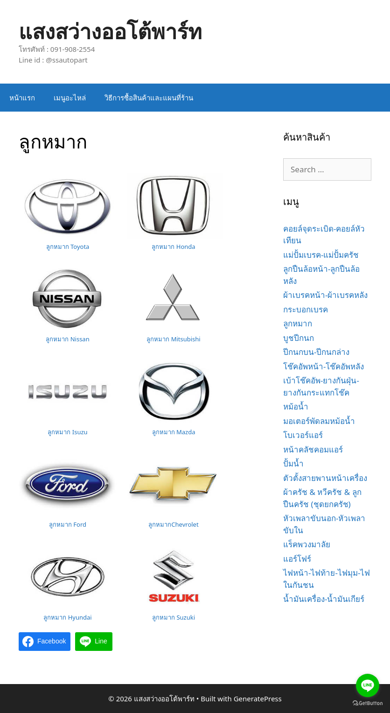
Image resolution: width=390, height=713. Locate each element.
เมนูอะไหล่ (70, 97)
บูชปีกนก (298, 337)
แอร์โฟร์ (297, 558)
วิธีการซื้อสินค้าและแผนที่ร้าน (148, 97)
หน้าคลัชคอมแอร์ (313, 449)
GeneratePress (258, 698)
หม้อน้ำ (295, 406)
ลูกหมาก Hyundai (67, 617)
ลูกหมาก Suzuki (173, 617)
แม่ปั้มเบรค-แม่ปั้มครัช (321, 254)
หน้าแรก (22, 97)
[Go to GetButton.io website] (368, 703)
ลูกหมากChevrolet (173, 524)
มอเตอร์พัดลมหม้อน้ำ (319, 421)
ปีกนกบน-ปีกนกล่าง (316, 351)
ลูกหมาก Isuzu (67, 432)
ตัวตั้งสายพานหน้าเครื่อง (325, 478)
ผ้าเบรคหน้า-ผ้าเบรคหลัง (325, 294)
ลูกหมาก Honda (173, 246)
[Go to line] (367, 685)
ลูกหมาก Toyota (68, 246)
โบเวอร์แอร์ (303, 435)
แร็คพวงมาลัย (306, 544)
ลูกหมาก (297, 323)
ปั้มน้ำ (293, 463)
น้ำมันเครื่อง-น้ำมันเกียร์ (323, 598)
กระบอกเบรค (305, 309)
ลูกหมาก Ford (67, 524)
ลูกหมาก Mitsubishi (173, 339)
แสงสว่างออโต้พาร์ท (110, 31)
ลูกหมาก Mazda (173, 432)
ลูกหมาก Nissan (67, 339)
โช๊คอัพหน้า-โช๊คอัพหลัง (323, 366)
